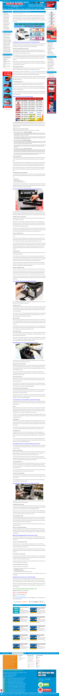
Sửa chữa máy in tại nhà (51, 48)
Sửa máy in (4, 8)
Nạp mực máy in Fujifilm (7, 51)
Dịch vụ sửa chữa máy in (8, 11)
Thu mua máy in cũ (50, 73)
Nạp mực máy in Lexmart (7, 47)
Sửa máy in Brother (6, 18)
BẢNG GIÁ (36, 8)
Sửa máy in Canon (6, 14)
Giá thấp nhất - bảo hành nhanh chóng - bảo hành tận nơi (47, 0)
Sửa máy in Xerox (6, 21)
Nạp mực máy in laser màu (7, 34)
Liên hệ (40, 8)
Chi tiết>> (27, 613)
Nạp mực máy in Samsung (7, 40)
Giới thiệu (7, 0)
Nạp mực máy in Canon (7, 37)
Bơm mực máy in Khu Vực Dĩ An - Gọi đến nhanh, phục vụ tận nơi (41, 626)
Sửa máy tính (17, 8)
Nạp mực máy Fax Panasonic (6, 59)
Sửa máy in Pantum (6, 27)
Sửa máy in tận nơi (50, 42)
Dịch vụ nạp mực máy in (7, 31)
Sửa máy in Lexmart (6, 24)
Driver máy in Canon (51, 59)
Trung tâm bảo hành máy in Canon (31, 664)
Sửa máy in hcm (50, 45)
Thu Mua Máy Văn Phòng (52, 72)
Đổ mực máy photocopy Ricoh (7, 64)
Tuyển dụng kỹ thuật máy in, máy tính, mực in (22, 658)
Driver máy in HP (50, 58)
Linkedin (38, 667)
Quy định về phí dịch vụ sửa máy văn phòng (35, 653)
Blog (32, 8)
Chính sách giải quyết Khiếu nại (46, 653)
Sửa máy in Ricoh (6, 20)
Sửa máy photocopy (11, 8)
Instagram (38, 660)
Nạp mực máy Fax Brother (7, 57)
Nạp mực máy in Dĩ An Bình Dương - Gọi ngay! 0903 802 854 (24, 635)
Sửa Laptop (22, 8)
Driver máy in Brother (51, 61)
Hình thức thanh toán (30, 659)
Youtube (38, 665)
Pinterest (38, 662)
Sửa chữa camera (50, 52)
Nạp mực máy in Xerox (7, 44)
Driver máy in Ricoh (50, 65)
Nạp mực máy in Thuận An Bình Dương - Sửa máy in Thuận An (40, 635)
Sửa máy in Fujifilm (6, 28)
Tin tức (9, 0)
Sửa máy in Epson (6, 17)
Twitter (37, 658)
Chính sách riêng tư (53, 653)
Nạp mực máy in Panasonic (7, 41)
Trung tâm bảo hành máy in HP (31, 662)
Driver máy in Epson (51, 62)
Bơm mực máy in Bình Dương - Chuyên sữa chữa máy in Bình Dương (41, 644)
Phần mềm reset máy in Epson (51, 69)
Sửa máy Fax (49, 49)
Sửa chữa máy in (50, 46)
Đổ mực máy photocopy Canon (7, 67)
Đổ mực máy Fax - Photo (8, 54)
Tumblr (37, 663)
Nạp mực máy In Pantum (7, 50)
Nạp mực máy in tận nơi (7, 33)
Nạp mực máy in (28, 8)
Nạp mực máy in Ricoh (7, 48)
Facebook (38, 657)
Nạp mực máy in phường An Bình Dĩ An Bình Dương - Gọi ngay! (41, 617)
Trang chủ (4, 0)
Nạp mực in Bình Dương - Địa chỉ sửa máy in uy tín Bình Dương (24, 644)
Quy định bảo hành (30, 660)
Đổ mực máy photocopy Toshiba (7, 62)
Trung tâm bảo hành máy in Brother (31, 667)
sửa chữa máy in (33, 71)
